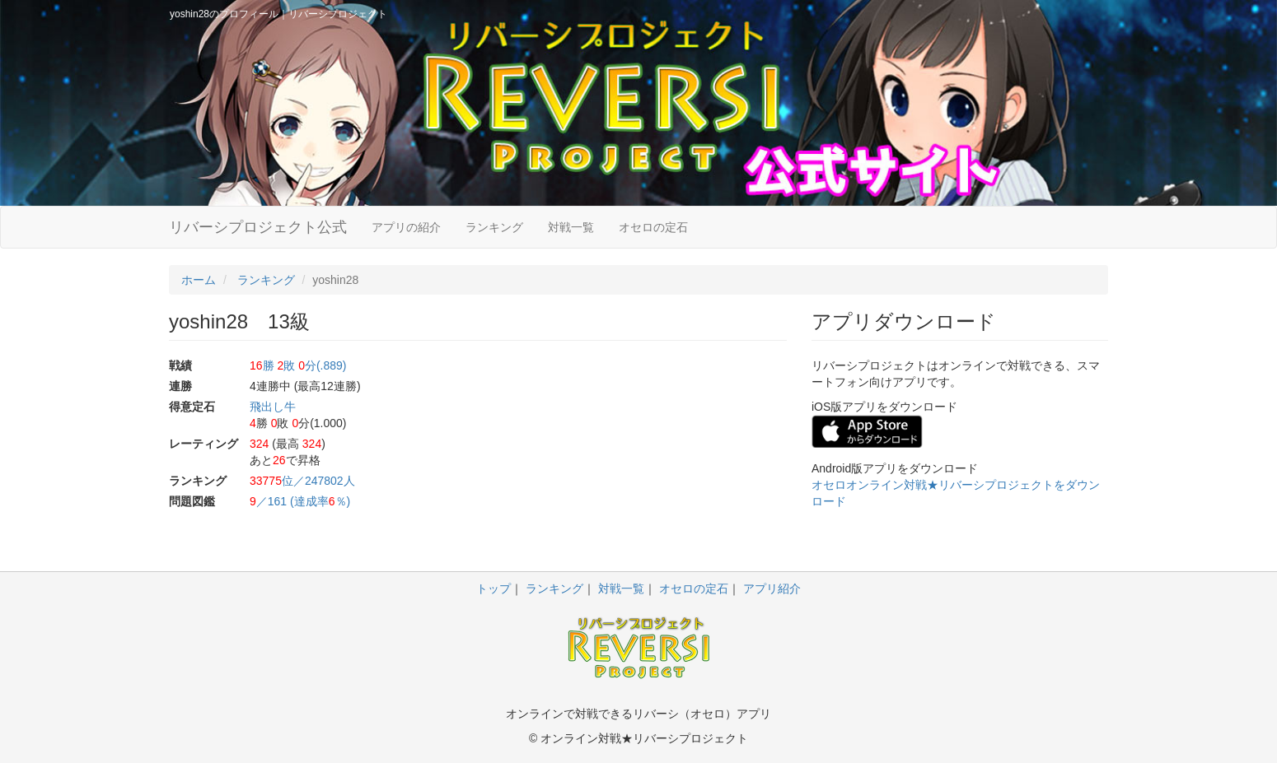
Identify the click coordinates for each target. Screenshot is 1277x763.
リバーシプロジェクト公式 (258, 227)
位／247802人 (302, 480)
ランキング (494, 227)
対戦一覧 (571, 227)
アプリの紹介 (406, 227)
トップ (493, 588)
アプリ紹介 (772, 588)
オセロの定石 (653, 227)
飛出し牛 (273, 406)
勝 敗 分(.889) (298, 365)
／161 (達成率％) (300, 501)
